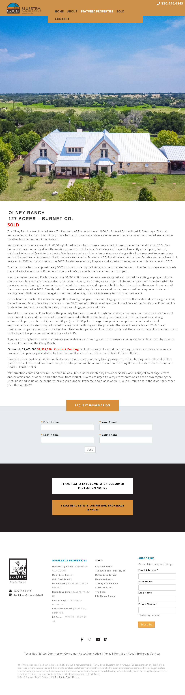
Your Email (125, 425)
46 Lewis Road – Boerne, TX (110, 571)
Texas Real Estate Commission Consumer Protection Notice (62, 653)
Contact (62, 19)
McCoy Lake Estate (105, 575)
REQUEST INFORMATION (92, 405)
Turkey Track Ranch (106, 583)
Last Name (67, 438)
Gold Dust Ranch (62, 579)
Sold (120, 11)
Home (59, 11)
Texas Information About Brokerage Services (132, 653)
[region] (92, 108)
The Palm (100, 592)
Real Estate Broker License (67, 677)
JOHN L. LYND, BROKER (28, 594)
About (72, 11)
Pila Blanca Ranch (105, 596)
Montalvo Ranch (104, 579)
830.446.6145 (22, 590)
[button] (5, 109)
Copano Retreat (104, 566)
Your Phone (125, 438)
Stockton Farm (103, 587)
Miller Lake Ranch (63, 575)
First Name (67, 425)
